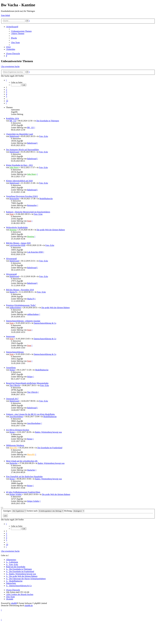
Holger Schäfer (16, 494)
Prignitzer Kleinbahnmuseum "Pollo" (21, 305)
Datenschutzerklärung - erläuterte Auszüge (23, 321)
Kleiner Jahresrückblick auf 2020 (19, 181)
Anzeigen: (14, 511)
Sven (12, 214)
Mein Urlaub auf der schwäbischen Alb (21, 461)
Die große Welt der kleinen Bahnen (51, 230)
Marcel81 (13, 448)
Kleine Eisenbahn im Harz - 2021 (19, 165)
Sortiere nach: (45, 511)
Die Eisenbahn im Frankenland (49, 448)
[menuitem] (21, 31)
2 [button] (6, 90)
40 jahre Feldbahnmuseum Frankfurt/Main (23, 492)
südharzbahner (15, 307)
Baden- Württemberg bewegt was (48, 432)
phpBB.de (29, 605)
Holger (12, 370)
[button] (6, 80)
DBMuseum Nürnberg (15, 445)
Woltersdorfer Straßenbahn (17, 227)
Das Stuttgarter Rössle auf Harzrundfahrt (22, 150)
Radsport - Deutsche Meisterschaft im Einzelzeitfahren (28, 212)
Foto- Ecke (43, 136)
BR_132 (13, 121)
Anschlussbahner (16, 416)
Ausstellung (11, 367)
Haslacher (14, 463)
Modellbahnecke (46, 198)
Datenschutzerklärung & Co (45, 323)
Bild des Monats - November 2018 (20, 290)
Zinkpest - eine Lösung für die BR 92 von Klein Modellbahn (30, 414)
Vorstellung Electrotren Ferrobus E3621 (22, 196)
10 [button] (7, 101)
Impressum (10, 336)
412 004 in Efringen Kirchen (17, 430)
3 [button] (6, 92)
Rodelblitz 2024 (12, 118)
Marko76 (13, 292)
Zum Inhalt (5, 15)
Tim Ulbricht (15, 385)
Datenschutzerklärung (15, 352)
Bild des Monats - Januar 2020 (18, 243)
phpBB (14, 603)
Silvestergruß (11, 259)
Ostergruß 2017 (12, 399)
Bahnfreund (14, 136)
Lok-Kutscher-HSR (17, 245)
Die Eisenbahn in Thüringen (47, 121)
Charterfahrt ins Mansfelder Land (19, 134)
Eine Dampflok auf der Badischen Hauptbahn (24, 476)
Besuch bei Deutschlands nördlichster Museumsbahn (27, 383)
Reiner (12, 432)
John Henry (14, 167)
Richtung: (74, 511)
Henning (13, 230)
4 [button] (6, 94)
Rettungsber (14, 198)
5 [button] (6, 96)
